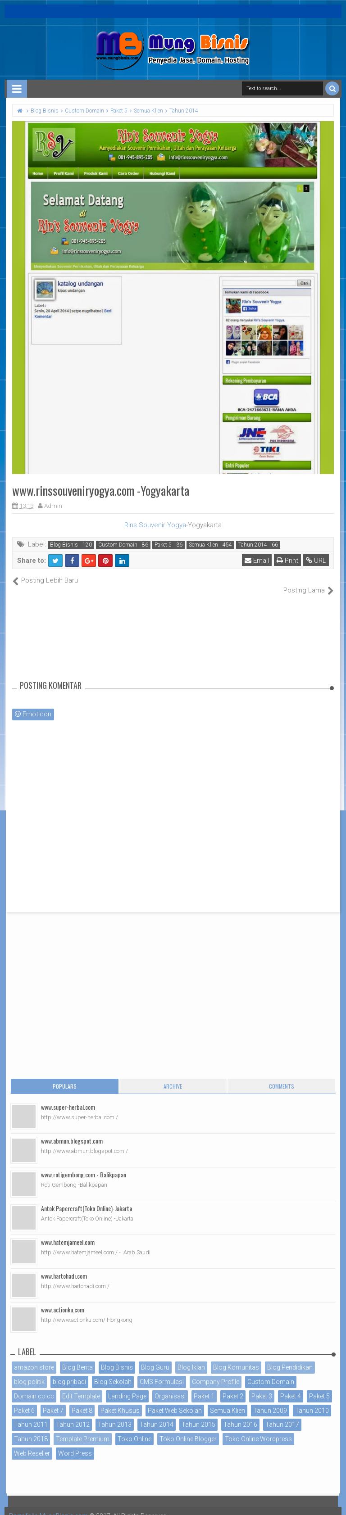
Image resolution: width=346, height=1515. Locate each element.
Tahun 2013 (115, 1415)
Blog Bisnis (64, 545)
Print (287, 560)
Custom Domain (117, 545)
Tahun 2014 (252, 545)
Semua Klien (203, 545)
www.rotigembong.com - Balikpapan (83, 1165)
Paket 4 (290, 1386)
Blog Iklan (191, 1357)
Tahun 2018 (31, 1429)
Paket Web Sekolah (175, 1400)
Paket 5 (163, 545)
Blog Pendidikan (290, 1357)
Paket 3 (261, 1386)
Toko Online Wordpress (258, 1429)
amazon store (34, 1357)
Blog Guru (155, 1357)
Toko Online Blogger (188, 1429)
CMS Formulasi (162, 1372)
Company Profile (215, 1372)
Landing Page (127, 1386)
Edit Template (81, 1386)
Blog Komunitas (236, 1357)
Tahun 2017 (282, 1415)
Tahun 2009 (270, 1400)
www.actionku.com (62, 1300)
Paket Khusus (120, 1400)
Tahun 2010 (312, 1400)
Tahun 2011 (31, 1415)
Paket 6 (24, 1400)
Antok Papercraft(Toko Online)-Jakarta (86, 1198)
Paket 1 (204, 1386)
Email (257, 560)
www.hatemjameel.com (68, 1232)
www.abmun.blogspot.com (72, 1131)
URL (316, 560)
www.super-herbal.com (68, 1097)
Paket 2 (233, 1386)
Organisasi (170, 1386)
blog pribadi (69, 1372)
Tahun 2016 (240, 1415)
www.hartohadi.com (64, 1266)
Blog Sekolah (113, 1372)
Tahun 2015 (198, 1415)
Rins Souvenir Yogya (155, 525)
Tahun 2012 (73, 1415)
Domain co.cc (34, 1386)
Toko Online (134, 1429)
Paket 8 (82, 1400)
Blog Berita (77, 1357)
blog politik (29, 1372)
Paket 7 (53, 1400)
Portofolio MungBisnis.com (48, 1506)
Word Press (75, 1443)
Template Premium (82, 1429)
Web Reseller (32, 1443)
